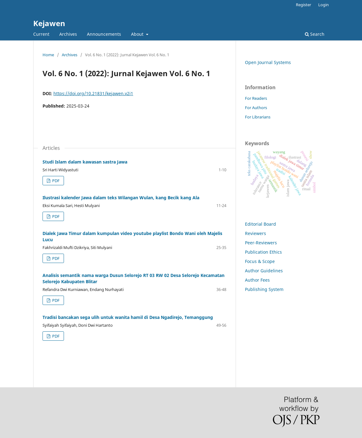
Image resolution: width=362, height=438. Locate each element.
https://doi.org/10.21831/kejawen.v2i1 (93, 93)
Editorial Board (260, 224)
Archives (68, 34)
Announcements (104, 34)
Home (48, 55)
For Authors (256, 107)
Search (314, 34)
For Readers (256, 98)
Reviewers (255, 233)
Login (323, 4)
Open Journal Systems (268, 62)
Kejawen (49, 23)
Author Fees (257, 280)
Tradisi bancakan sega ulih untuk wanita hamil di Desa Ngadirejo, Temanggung (128, 317)
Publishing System (264, 289)
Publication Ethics (263, 252)
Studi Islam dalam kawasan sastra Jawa (85, 162)
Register (303, 4)
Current (41, 34)
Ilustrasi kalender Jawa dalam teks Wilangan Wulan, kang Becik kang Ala (121, 198)
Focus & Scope (260, 261)
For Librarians (257, 117)
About (138, 34)
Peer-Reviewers (261, 243)
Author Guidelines (264, 271)
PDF (55, 180)
